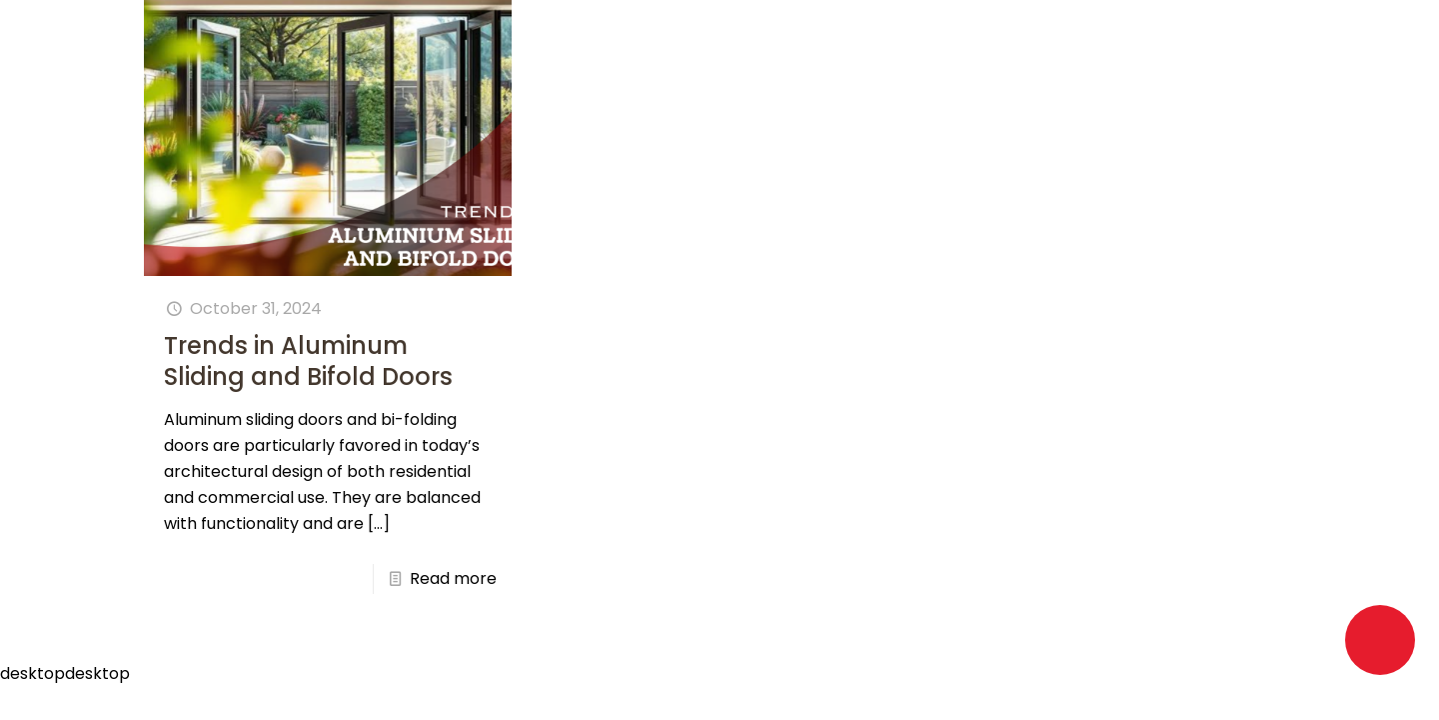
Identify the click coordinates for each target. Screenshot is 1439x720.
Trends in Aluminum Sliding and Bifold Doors (308, 361)
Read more (453, 578)
